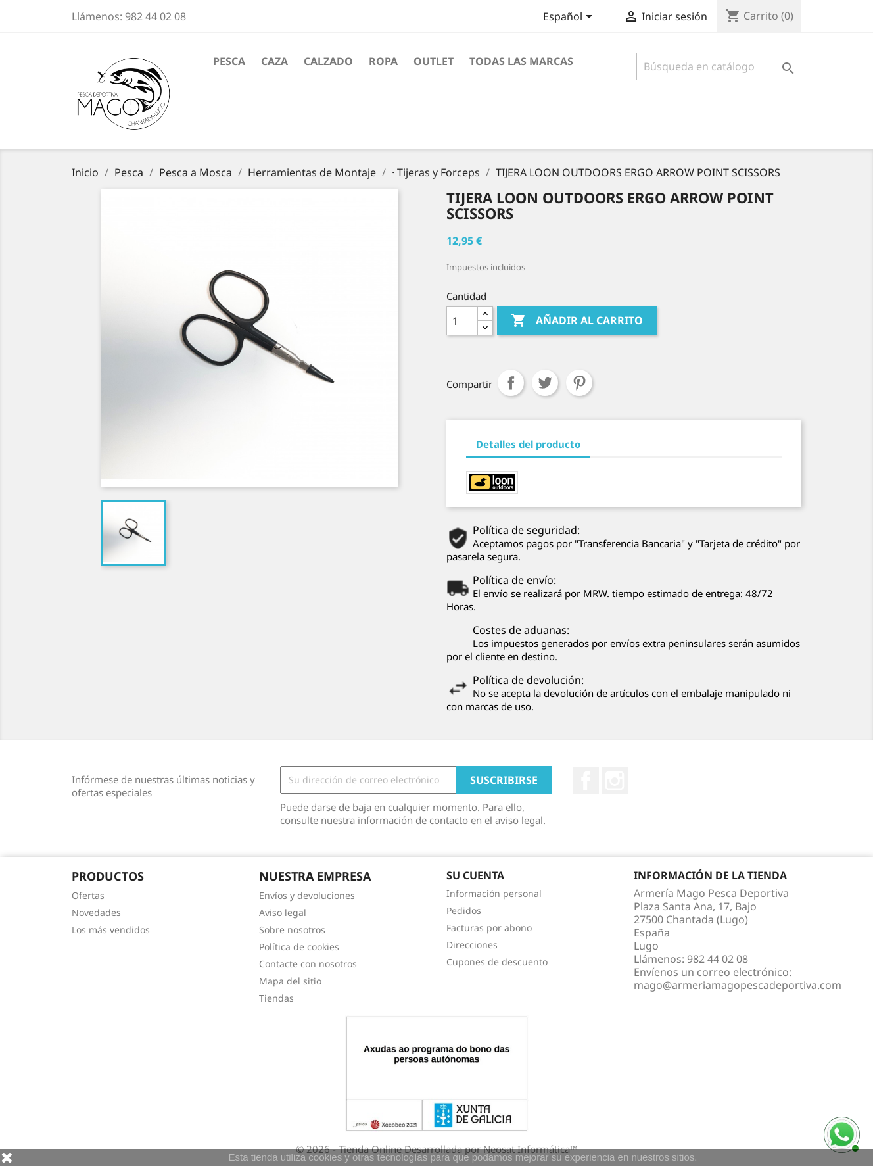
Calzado (328, 61)
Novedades (96, 912)
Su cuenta (475, 875)
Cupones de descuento (497, 962)
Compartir (511, 383)
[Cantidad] (462, 320)
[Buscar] (718, 66)
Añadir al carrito (577, 320)
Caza (274, 61)
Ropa (383, 61)
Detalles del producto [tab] (528, 443)
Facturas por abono (489, 927)
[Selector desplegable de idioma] (570, 18)
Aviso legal (282, 912)
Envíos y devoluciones (307, 895)
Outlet (433, 61)
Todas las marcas (521, 61)
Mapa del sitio (290, 981)
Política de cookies (299, 946)
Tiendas (276, 998)
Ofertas (88, 895)
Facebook (586, 780)
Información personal (494, 893)
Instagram (615, 780)
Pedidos (463, 910)
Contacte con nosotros (308, 964)
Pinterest (579, 383)
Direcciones (472, 944)
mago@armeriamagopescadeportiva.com (737, 985)
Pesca (229, 61)
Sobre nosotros (292, 929)
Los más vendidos (111, 929)
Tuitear (545, 383)
